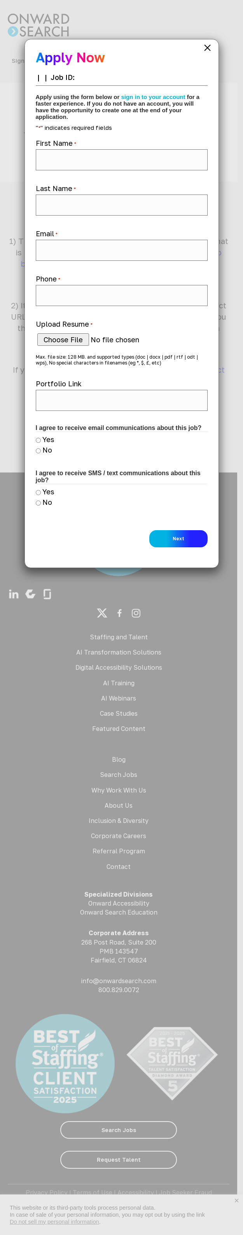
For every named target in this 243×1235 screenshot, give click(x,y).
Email (47, 233)
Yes (48, 439)
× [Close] (207, 47)
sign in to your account (153, 97)
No (47, 450)
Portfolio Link (59, 383)
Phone (48, 278)
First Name (56, 143)
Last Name (56, 188)
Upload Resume (64, 324)
